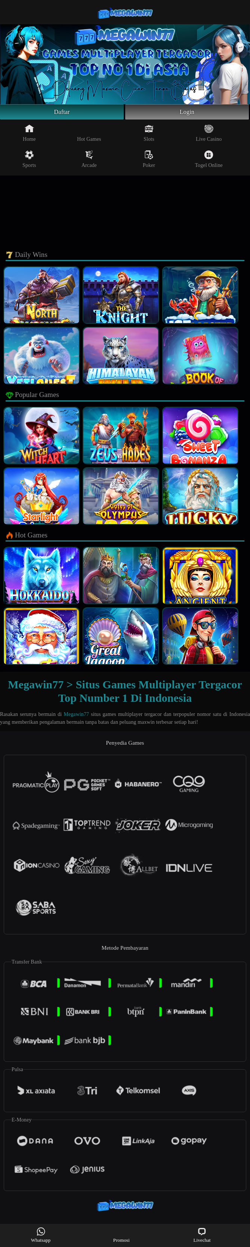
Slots (148, 135)
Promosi (121, 1235)
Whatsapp (41, 1235)
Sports (29, 161)
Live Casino (209, 135)
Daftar (62, 113)
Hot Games (89, 135)
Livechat (201, 1235)
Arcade (89, 161)
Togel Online (208, 161)
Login (187, 113)
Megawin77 (76, 716)
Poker (149, 161)
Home (29, 135)
